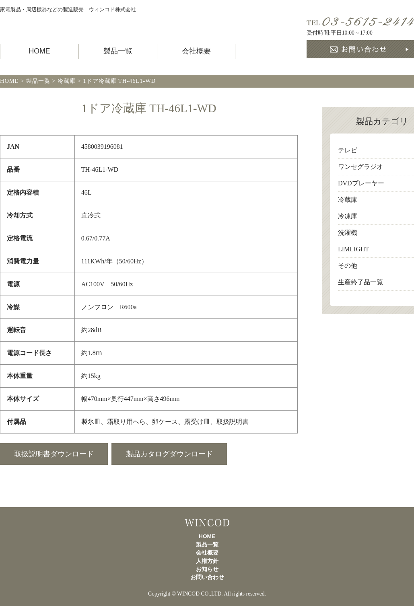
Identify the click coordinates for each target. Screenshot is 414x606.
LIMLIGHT (353, 249)
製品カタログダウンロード (169, 454)
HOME (39, 51)
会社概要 (196, 51)
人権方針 (207, 561)
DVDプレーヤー (361, 183)
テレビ (347, 150)
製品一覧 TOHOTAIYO (70, 25)
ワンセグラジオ (360, 166)
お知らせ (207, 569)
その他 (347, 265)
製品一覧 (117, 51)
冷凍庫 (347, 216)
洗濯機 (347, 232)
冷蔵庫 (347, 199)
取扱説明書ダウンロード (54, 454)
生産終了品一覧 (360, 282)
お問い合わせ (207, 577)
